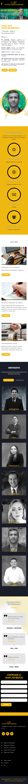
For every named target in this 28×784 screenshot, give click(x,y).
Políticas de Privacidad (8, 750)
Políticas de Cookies (7, 752)
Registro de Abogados (8, 743)
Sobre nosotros (6, 760)
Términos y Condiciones (8, 747)
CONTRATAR (12, 70)
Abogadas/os (20, 380)
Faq (3, 765)
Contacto (4, 763)
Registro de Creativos (7, 745)
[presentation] (12, 709)
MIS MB (5, 70)
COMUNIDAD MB (8, 380)
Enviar (6, 704)
